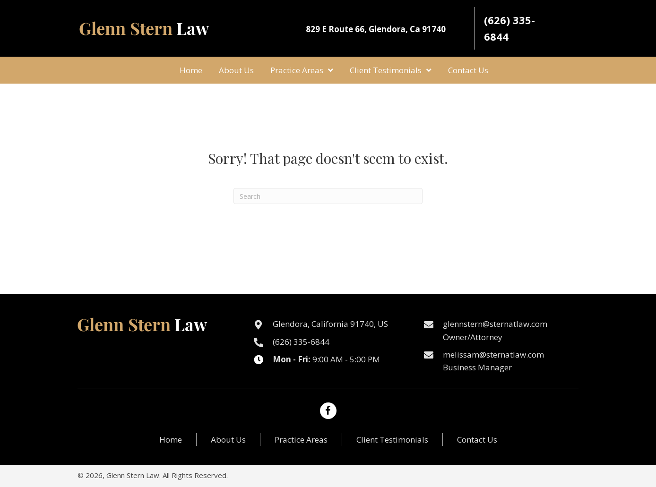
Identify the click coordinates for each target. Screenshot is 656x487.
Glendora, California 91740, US (330, 323)
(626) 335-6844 (301, 341)
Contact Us (477, 439)
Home (170, 439)
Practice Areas (301, 439)
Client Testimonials (392, 439)
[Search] (328, 196)
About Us (228, 439)
